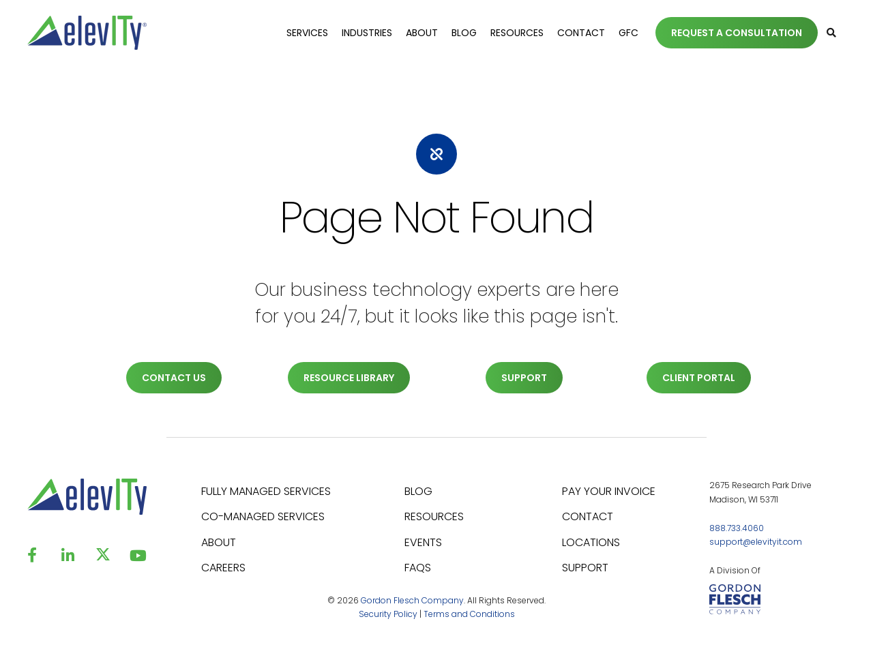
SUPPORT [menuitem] (585, 567)
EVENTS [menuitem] (423, 542)
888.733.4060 (736, 528)
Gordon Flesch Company (412, 600)
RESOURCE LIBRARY (349, 378)
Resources (517, 33)
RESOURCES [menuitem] (434, 516)
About (422, 33)
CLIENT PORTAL (698, 378)
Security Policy (388, 614)
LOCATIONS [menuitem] (591, 542)
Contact (581, 33)
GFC (628, 33)
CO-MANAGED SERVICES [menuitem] (263, 516)
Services (307, 33)
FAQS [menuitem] (417, 567)
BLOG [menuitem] (418, 491)
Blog (464, 33)
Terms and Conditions (469, 614)
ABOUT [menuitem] (218, 542)
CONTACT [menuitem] (587, 516)
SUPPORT (524, 378)
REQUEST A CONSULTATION (736, 33)
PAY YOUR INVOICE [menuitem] (608, 491)
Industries (367, 33)
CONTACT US (174, 378)
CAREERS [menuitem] (223, 567)
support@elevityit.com (755, 541)
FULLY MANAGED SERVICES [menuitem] (266, 491)
